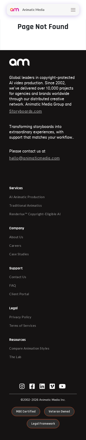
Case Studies (19, 254)
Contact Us (17, 277)
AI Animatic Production (27, 197)
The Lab (15, 357)
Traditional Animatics (25, 205)
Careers (15, 245)
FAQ (12, 285)
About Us (16, 237)
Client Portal (19, 294)
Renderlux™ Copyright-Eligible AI (35, 214)
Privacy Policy (20, 317)
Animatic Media (27, 10)
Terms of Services (22, 325)
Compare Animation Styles (29, 348)
